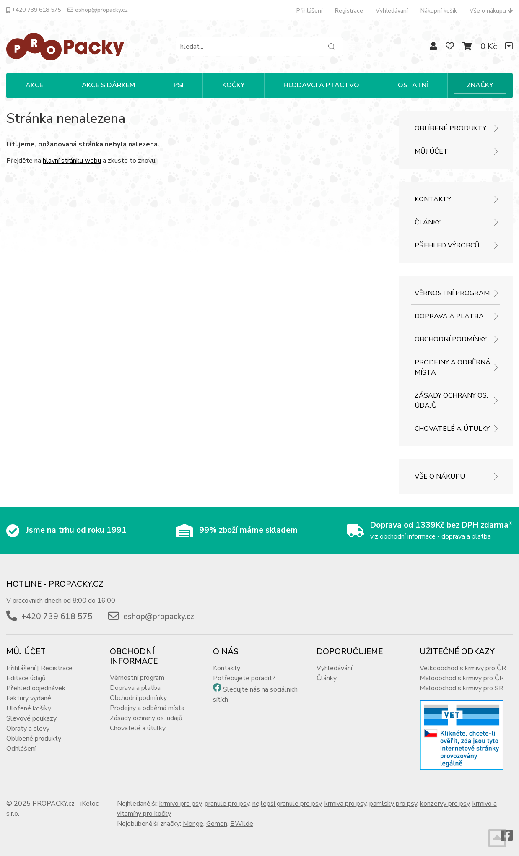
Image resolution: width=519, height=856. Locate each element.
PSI (179, 85)
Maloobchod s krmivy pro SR (461, 688)
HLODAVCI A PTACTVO (321, 85)
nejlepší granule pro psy (287, 803)
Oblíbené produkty (450, 128)
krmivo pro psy (180, 803)
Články (428, 222)
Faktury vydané (28, 698)
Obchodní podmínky (451, 339)
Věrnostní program (452, 293)
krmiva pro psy (345, 803)
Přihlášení (309, 11)
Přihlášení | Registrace (39, 668)
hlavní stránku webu (72, 160)
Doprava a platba (449, 316)
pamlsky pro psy (393, 803)
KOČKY (233, 85)
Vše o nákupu (491, 11)
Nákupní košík (438, 11)
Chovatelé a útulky (452, 428)
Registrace (349, 11)
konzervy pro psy (445, 803)
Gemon (216, 823)
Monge (193, 823)
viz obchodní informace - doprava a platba (430, 536)
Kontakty (433, 199)
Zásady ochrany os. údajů (451, 400)
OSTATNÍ (413, 85)
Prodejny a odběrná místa (452, 367)
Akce (34, 85)
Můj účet (431, 151)
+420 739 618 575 (33, 10)
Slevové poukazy (31, 718)
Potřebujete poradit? (244, 678)
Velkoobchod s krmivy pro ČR (463, 668)
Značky (480, 85)
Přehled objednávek (35, 688)
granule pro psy (227, 803)
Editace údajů (26, 678)
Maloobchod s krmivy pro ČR (462, 678)
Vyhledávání (392, 11)
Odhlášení (21, 748)
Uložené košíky (28, 708)
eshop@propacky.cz (97, 10)
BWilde (241, 823)
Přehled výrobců (447, 245)
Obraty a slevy (27, 728)
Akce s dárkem (108, 85)
